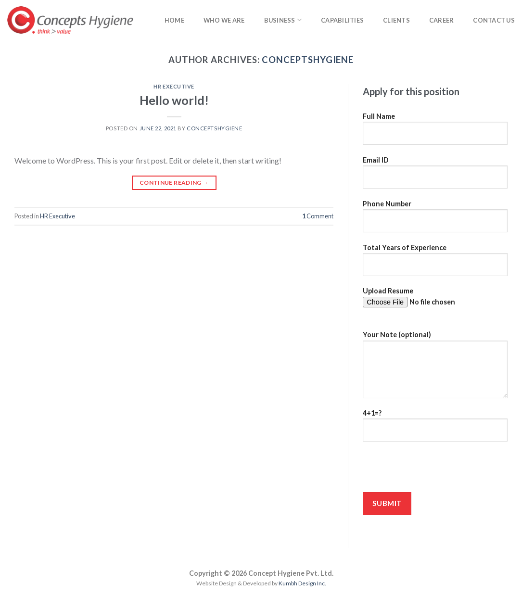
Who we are (224, 20)
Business (283, 20)
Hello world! (174, 100)
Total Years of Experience (435, 263)
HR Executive (173, 86)
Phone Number (435, 219)
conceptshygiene (308, 59)
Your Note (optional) (435, 367)
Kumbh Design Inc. (302, 583)
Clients (396, 20)
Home (174, 20)
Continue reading (174, 182)
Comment (317, 216)
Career (441, 20)
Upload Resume (435, 306)
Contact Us (494, 20)
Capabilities (342, 20)
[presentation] (436, 470)
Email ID (435, 175)
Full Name (435, 132)
